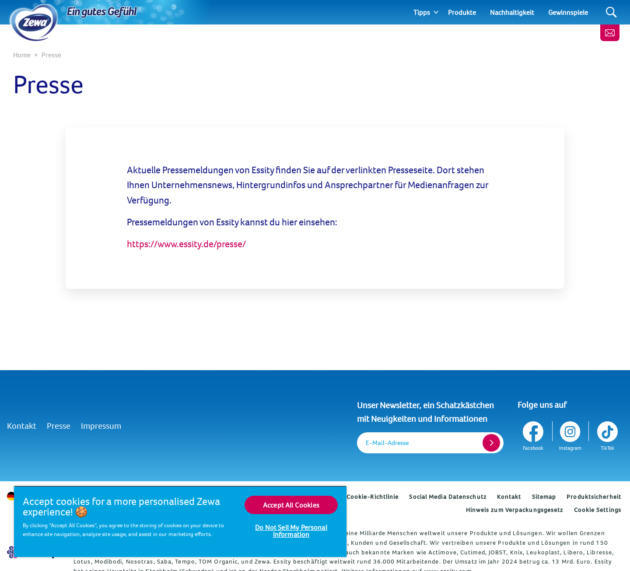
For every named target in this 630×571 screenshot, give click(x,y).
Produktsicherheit (594, 497)
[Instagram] (570, 434)
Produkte (462, 12)
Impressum (101, 425)
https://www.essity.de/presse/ (186, 244)
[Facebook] (534, 434)
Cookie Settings (598, 510)
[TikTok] (606, 434)
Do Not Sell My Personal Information (291, 531)
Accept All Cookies (291, 505)
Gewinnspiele (568, 12)
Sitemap (544, 497)
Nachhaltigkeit (512, 12)
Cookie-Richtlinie (372, 497)
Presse (58, 425)
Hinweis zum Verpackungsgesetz (515, 510)
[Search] (611, 12)
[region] (180, 521)
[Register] (491, 443)
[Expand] (436, 12)
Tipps (421, 12)
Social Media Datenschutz (447, 497)
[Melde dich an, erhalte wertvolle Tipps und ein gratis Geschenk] (610, 33)
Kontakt (21, 425)
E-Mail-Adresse (387, 442)
